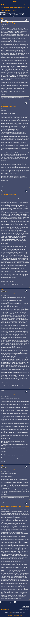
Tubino (2, 18)
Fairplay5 (2, 501)
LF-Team (7, 12)
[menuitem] (4, 5)
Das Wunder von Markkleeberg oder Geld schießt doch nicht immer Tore (15, 507)
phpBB (11, 612)
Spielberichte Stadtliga (8, 10)
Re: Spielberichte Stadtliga (8, 106)
